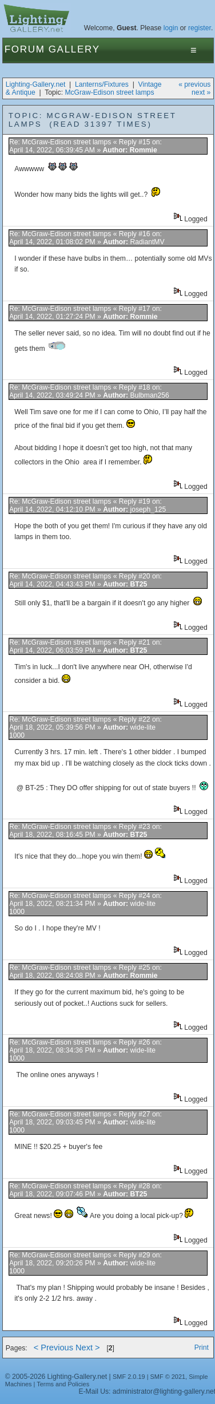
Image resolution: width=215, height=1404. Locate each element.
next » (201, 92)
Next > (87, 1347)
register (199, 28)
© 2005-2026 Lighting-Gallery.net (56, 1377)
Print (201, 1348)
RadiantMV (147, 242)
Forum (25, 49)
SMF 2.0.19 (129, 1376)
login (171, 28)
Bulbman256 (149, 395)
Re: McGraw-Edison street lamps (60, 142)
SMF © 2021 (168, 1376)
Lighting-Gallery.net (36, 84)
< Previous (53, 1347)
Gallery (74, 49)
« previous (194, 84)
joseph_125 (148, 509)
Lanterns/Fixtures (102, 84)
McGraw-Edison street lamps (109, 92)
